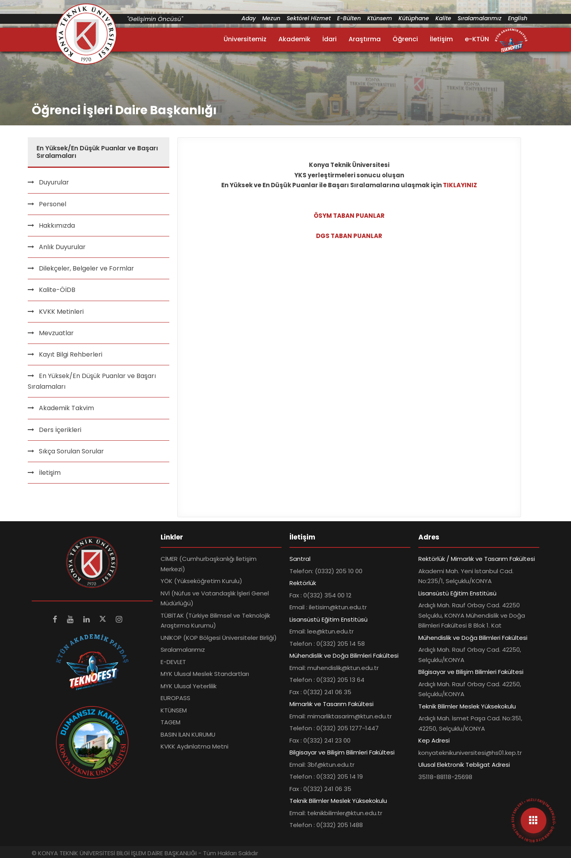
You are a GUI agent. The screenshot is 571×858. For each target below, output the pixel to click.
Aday (248, 18)
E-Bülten (349, 18)
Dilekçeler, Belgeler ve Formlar (86, 268)
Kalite (443, 18)
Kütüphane (414, 18)
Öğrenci (405, 39)
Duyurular (54, 182)
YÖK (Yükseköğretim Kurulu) (201, 581)
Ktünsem (379, 18)
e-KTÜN (477, 39)
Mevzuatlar (56, 333)
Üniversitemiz (245, 39)
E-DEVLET (173, 662)
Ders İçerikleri (60, 429)
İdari (329, 39)
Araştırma (365, 39)
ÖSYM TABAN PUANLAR (349, 215)
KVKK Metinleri (61, 311)
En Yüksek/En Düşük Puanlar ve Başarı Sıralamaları (92, 381)
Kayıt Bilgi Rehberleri (70, 354)
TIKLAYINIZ (460, 185)
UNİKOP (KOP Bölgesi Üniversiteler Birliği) (219, 637)
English (517, 18)
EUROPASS (175, 698)
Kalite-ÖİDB (57, 289)
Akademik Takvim (66, 408)
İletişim (441, 39)
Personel (52, 204)
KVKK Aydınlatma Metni (194, 746)
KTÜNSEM (174, 710)
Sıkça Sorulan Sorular (71, 451)
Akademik (294, 39)
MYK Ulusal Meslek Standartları (205, 674)
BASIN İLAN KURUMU (188, 734)
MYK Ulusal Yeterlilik (189, 686)
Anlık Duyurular (62, 246)
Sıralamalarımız (480, 18)
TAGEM (170, 722)
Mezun (271, 18)
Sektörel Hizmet (309, 18)
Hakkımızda (57, 225)
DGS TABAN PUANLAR (349, 236)
